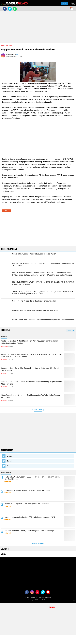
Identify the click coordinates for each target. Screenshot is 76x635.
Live (64, 3)
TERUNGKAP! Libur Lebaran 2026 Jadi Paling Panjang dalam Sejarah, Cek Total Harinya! (32, 478)
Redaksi (27, 597)
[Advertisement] (38, 27)
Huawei (9, 461)
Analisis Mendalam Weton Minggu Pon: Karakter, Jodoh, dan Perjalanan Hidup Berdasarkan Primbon (29, 342)
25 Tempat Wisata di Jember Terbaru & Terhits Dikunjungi (27, 490)
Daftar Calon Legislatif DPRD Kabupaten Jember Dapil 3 (26, 504)
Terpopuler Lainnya (38, 543)
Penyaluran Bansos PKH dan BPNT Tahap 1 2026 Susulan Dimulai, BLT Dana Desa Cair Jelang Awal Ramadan (31, 355)
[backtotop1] (74, 600)
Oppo (8, 466)
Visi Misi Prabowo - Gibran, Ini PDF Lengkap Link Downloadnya (29, 531)
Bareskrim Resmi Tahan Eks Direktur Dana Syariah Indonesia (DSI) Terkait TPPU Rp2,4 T (30, 369)
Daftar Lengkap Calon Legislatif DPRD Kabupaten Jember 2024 (29, 517)
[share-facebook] (5, 9)
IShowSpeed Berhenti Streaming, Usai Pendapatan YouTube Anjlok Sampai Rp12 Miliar (30, 396)
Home (2, 45)
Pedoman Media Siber (45, 597)
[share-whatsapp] (15, 9)
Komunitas (9, 45)
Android (9, 456)
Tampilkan (70, 330)
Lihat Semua (38, 409)
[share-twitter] (10, 9)
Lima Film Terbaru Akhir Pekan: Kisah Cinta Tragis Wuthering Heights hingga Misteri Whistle (31, 383)
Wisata (3, 554)
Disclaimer (34, 597)
